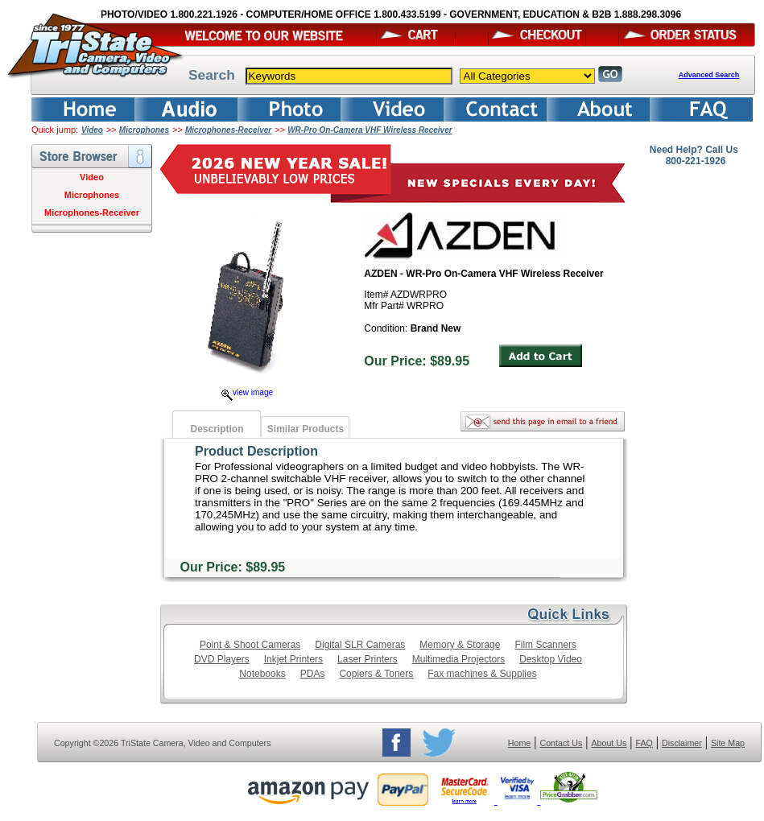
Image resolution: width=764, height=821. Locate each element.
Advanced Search (709, 75)
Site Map (728, 743)
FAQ (643, 743)
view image (247, 392)
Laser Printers (367, 659)
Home (519, 743)
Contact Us (561, 743)
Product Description (256, 451)
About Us (608, 743)
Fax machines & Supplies (481, 673)
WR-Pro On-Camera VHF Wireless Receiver (369, 130)
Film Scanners (545, 644)
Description (216, 429)
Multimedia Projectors (458, 659)
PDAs (312, 673)
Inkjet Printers (293, 659)
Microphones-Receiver (228, 130)
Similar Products (305, 429)
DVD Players (222, 659)
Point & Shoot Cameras (250, 644)
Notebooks (262, 673)
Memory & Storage (459, 644)
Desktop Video (550, 659)
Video (92, 130)
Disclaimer (682, 743)
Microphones (144, 130)
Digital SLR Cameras (360, 644)
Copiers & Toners (376, 673)
